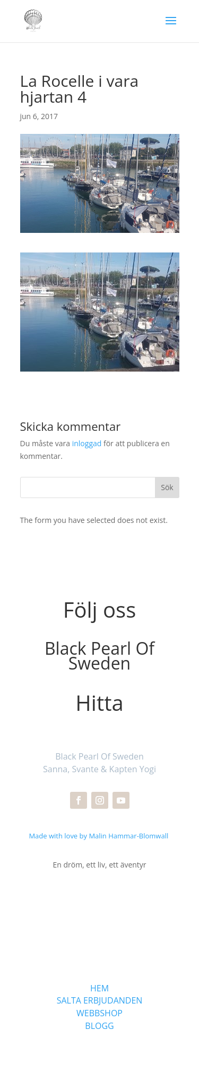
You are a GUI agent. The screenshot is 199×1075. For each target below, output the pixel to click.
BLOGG (99, 1026)
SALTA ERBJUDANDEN (100, 1000)
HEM (99, 988)
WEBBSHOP (99, 1013)
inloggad (87, 443)
